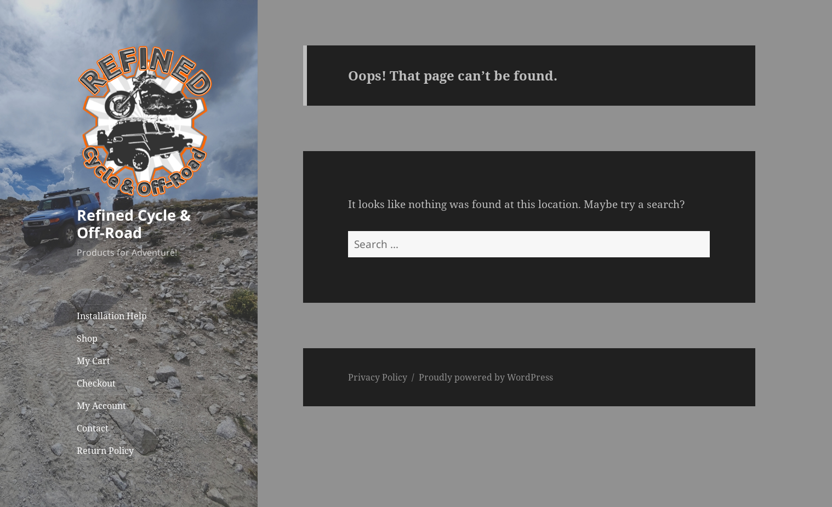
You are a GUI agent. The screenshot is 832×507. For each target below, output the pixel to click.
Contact (93, 428)
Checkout (96, 383)
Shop (87, 338)
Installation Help (112, 316)
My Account (101, 406)
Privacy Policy (377, 377)
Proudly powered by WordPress (486, 377)
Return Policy (105, 451)
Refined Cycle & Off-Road (134, 224)
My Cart (93, 361)
